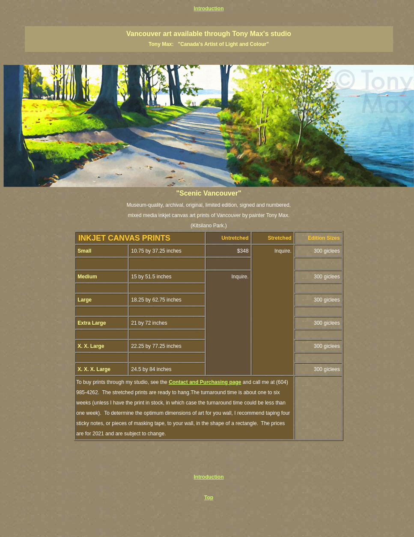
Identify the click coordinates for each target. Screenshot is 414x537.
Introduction (209, 9)
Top (208, 498)
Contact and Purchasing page (205, 382)
